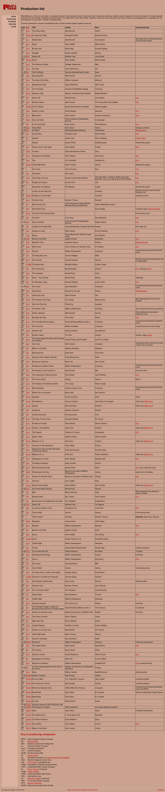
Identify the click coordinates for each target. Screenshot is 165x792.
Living (96, 790)
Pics (137, 98)
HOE (28, 472)
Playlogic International (61, 758)
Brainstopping (141, 130)
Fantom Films (141, 138)
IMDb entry (148, 401)
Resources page (142, 242)
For (28, 27)
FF (28, 138)
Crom (29, 397)
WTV (28, 151)
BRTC (29, 642)
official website (154, 209)
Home (69, 790)
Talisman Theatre (34, 778)
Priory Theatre (33, 769)
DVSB (29, 577)
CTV (28, 551)
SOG (28, 93)
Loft (28, 31)
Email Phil (161, 790)
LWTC (29, 705)
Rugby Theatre (33, 771)
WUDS (29, 676)
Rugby (29, 35)
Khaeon (50, 758)
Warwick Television (35, 783)
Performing (75, 790)
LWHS (29, 707)
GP (28, 209)
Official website (141, 291)
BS (28, 130)
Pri (28, 594)
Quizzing (90, 790)
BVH (28, 213)
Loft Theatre (32, 762)
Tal (28, 72)
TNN (28, 300)
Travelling (83, 790)
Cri (28, 40)
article (149, 269)
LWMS (29, 107)
